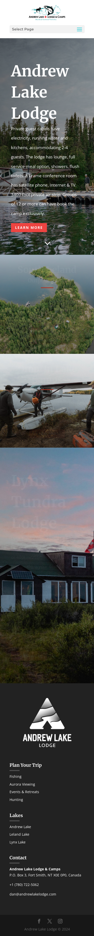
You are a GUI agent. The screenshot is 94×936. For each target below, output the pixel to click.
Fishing (16, 776)
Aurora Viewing (22, 784)
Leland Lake (19, 834)
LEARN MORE (29, 227)
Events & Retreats (24, 791)
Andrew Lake (20, 826)
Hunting (16, 799)
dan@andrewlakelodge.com (33, 894)
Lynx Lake (18, 842)
